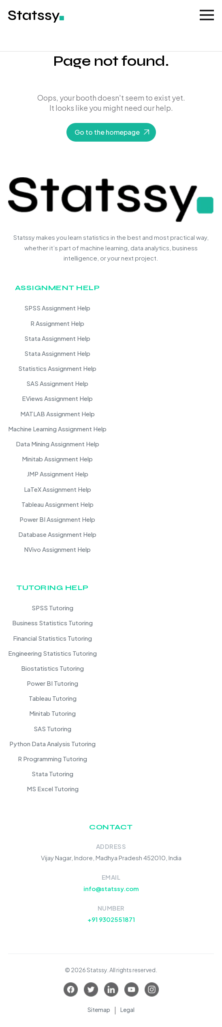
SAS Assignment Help (57, 383)
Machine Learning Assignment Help (57, 429)
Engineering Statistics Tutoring (52, 653)
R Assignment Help (57, 323)
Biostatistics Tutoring (52, 668)
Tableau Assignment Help (57, 504)
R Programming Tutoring (52, 758)
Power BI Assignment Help (57, 519)
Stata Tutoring (52, 773)
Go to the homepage (107, 132)
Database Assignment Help (57, 534)
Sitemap (99, 1009)
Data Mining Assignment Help (57, 444)
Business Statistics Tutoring (52, 623)
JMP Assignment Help (57, 474)
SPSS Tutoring (52, 607)
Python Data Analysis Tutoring (52, 743)
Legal (127, 1009)
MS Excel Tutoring (53, 788)
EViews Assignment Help (57, 398)
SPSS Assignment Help (57, 308)
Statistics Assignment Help (57, 368)
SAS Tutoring (52, 728)
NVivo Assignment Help (57, 549)
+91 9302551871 (111, 919)
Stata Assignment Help (57, 338)
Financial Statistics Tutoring (52, 638)
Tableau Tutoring (53, 698)
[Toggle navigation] (207, 15)
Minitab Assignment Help (57, 459)
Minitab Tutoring (52, 713)
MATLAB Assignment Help (57, 414)
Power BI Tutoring (52, 683)
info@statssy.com (111, 888)
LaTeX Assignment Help (57, 489)
